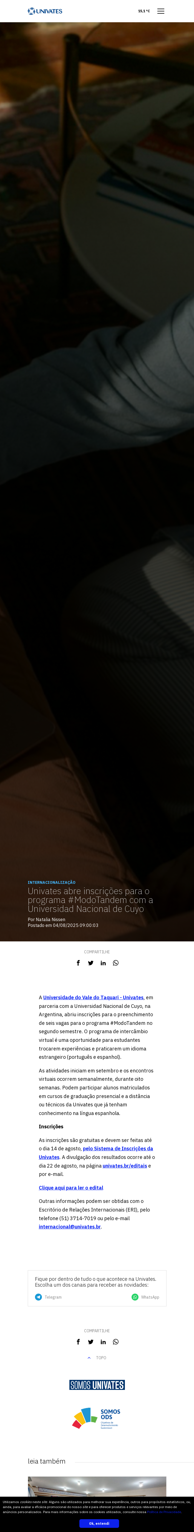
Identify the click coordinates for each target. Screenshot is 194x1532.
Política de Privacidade (164, 1512)
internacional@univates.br (70, 1226)
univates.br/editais (125, 1166)
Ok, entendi (99, 1523)
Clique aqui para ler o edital (71, 1188)
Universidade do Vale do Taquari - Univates (93, 997)
